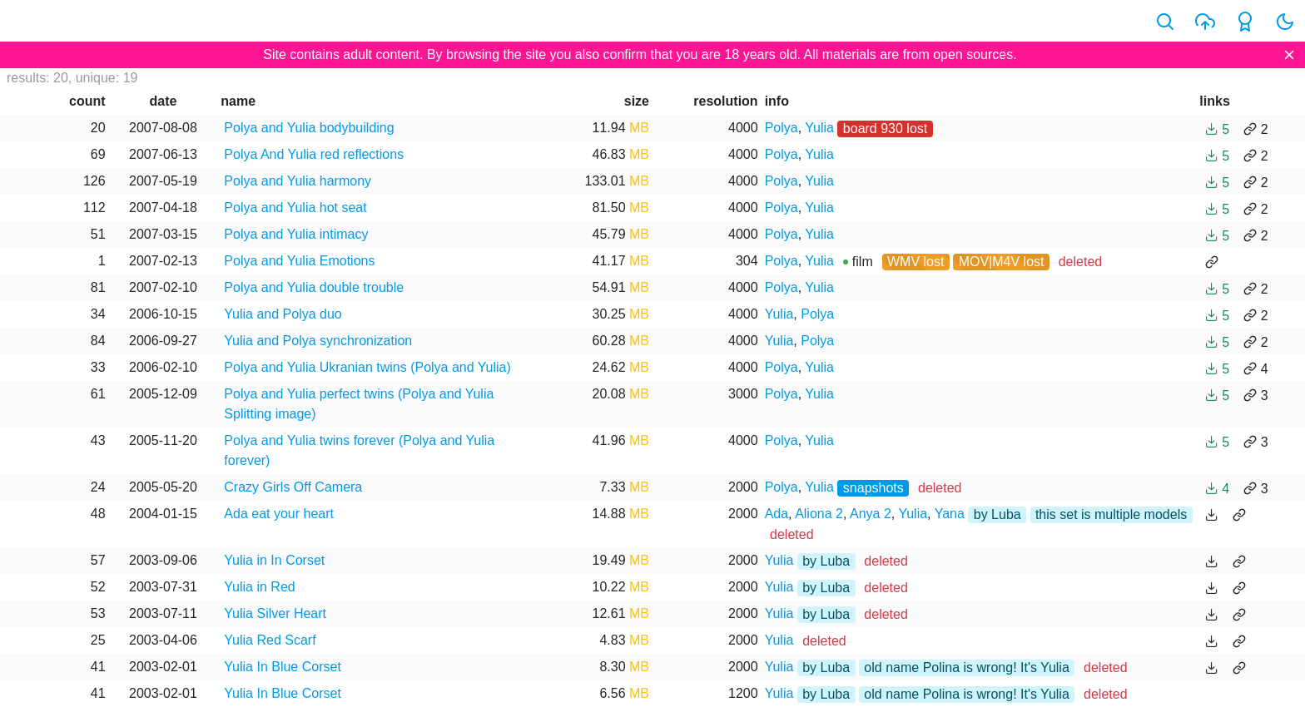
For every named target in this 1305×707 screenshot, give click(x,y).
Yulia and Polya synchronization (318, 341)
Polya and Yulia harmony (297, 181)
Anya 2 (870, 514)
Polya (781, 128)
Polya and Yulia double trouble (314, 287)
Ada (776, 514)
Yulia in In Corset (274, 560)
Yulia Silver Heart (275, 613)
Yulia (819, 128)
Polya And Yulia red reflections (314, 154)
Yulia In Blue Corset (282, 667)
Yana (950, 514)
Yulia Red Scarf (269, 640)
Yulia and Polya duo (282, 314)
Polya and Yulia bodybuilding (309, 128)
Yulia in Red (259, 587)
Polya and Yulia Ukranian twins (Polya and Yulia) (367, 367)
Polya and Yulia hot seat (295, 207)
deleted (1081, 262)
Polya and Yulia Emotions (299, 261)
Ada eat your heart (279, 514)
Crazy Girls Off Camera (293, 487)
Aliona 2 (819, 514)
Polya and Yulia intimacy (296, 234)
